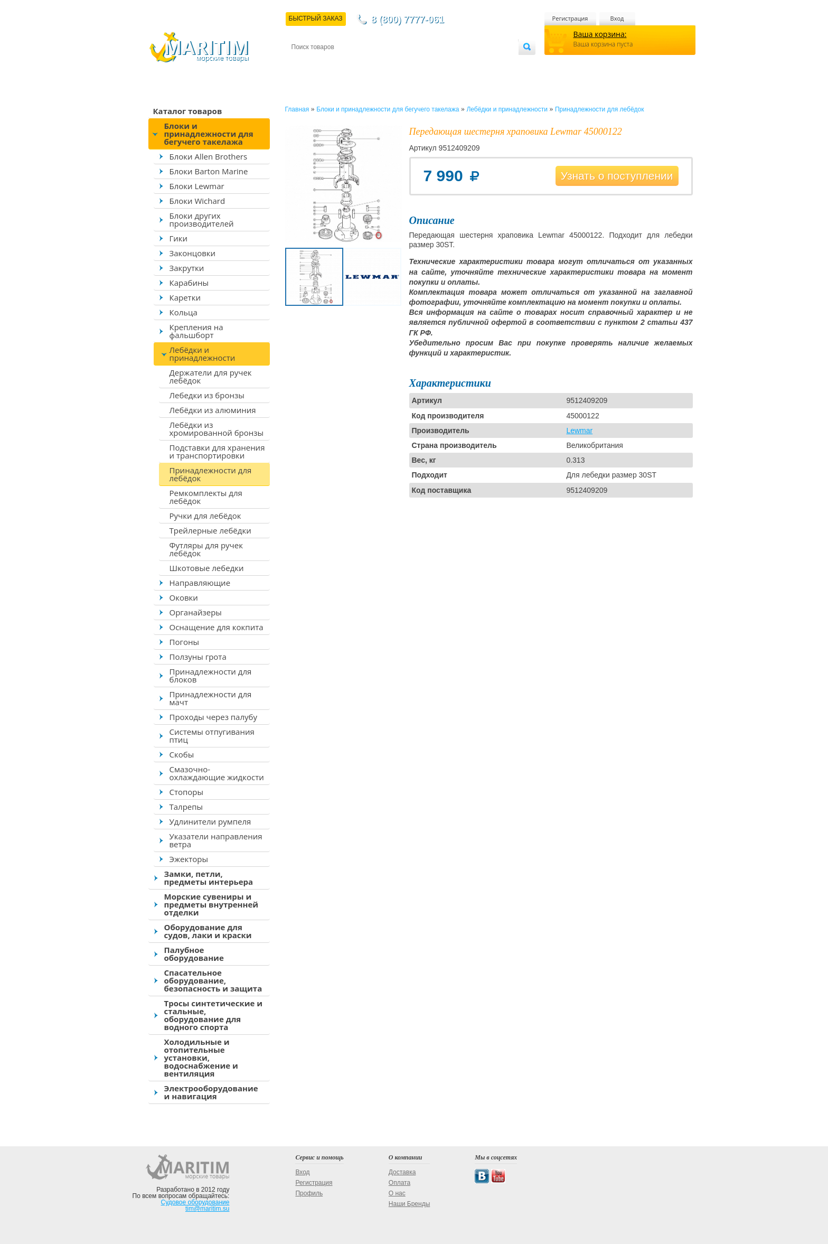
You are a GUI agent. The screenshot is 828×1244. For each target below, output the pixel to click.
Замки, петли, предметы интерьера (208, 877)
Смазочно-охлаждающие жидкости (217, 773)
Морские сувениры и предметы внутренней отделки (211, 904)
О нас (397, 1193)
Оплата (378, 64)
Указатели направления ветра (216, 840)
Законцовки (193, 253)
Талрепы (186, 806)
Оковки (184, 597)
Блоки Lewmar (197, 186)
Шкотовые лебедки (207, 568)
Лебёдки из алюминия (213, 410)
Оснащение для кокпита (217, 627)
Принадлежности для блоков (211, 675)
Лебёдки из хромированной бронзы (217, 428)
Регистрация (570, 18)
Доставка (342, 64)
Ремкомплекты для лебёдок (206, 497)
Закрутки (187, 268)
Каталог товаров (187, 111)
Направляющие (200, 582)
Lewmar (579, 430)
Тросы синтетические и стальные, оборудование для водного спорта (213, 1015)
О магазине (418, 64)
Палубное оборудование (194, 953)
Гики (179, 238)
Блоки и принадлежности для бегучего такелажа (208, 133)
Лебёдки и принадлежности (203, 353)
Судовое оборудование (195, 1202)
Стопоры (187, 792)
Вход (617, 18)
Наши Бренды (409, 1204)
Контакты (304, 64)
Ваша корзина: (600, 34)
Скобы (182, 754)
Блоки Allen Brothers (209, 156)
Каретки (185, 297)
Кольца (183, 312)
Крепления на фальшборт (196, 331)
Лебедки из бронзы (207, 395)
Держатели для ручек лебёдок (211, 376)
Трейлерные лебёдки (210, 530)
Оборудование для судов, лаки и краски (208, 931)
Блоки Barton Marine (209, 171)
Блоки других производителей (202, 219)
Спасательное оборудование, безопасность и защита (213, 980)
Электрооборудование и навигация (211, 1092)
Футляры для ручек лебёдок (206, 549)
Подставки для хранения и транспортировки (217, 451)
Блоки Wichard (197, 200)
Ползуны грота (198, 656)
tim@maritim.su (207, 1208)
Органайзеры (196, 612)
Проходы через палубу (213, 717)
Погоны (184, 642)
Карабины (189, 282)
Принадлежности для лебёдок (211, 474)
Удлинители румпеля (210, 821)
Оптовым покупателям (485, 64)
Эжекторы (189, 859)
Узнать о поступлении (617, 176)
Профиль (309, 1193)
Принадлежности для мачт (211, 698)
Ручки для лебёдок (205, 515)
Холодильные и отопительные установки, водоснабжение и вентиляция (201, 1057)
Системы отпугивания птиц (212, 735)
